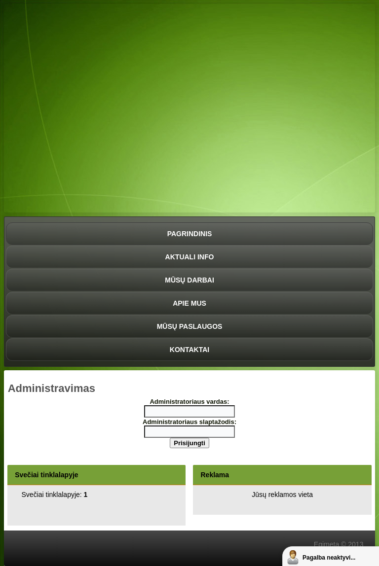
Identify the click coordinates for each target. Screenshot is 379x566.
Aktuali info (189, 257)
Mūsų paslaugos (190, 326)
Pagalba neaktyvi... (329, 557)
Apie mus (189, 303)
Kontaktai (189, 350)
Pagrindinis (189, 234)
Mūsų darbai (189, 280)
